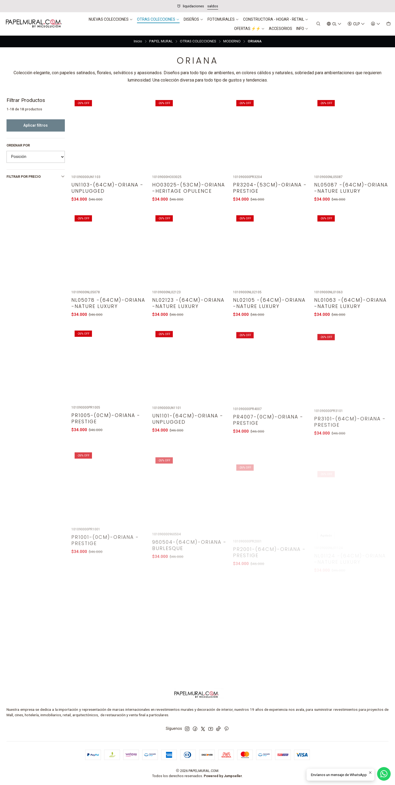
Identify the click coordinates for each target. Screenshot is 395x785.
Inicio (138, 41)
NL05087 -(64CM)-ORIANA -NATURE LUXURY (351, 188)
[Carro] (388, 24)
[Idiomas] (334, 24)
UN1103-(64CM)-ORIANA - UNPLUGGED (107, 188)
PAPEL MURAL (161, 41)
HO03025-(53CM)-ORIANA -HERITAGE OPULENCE (188, 188)
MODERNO (232, 41)
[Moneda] (356, 24)
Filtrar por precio (36, 176)
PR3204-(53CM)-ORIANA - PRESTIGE (270, 188)
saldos (212, 6)
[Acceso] (375, 24)
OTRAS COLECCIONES (198, 41)
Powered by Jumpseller (223, 776)
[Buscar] (318, 24)
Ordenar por (18, 145)
